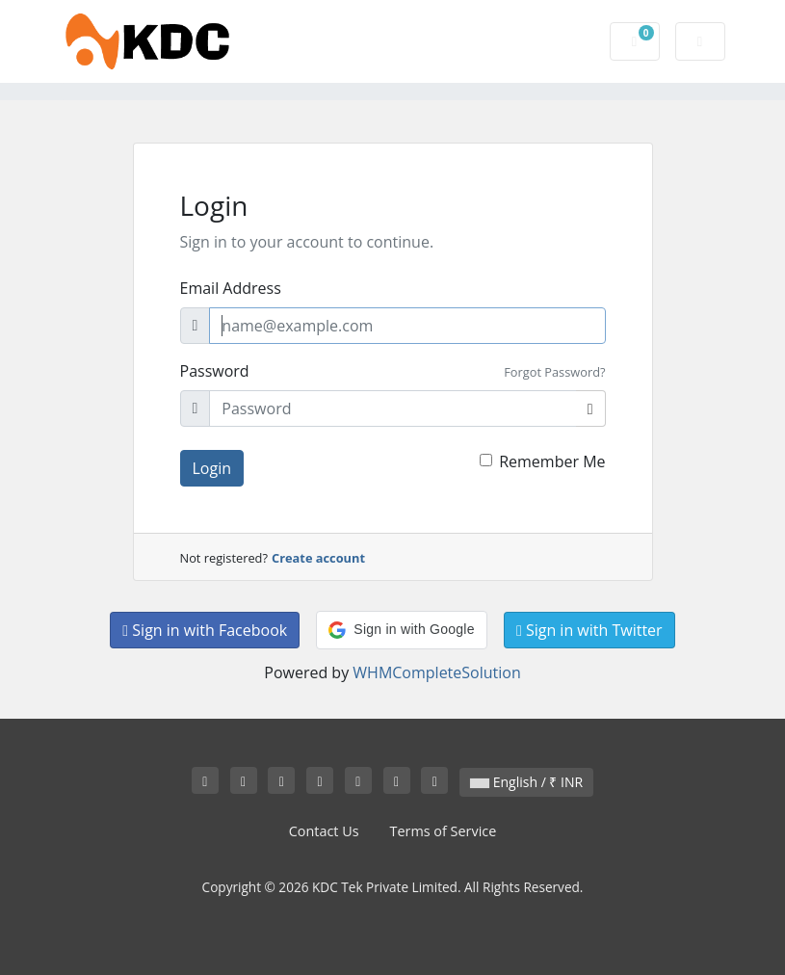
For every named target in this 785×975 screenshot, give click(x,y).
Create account (318, 558)
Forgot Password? (554, 372)
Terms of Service (443, 831)
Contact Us (324, 831)
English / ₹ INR (526, 782)
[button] (401, 630)
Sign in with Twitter (589, 630)
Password (214, 371)
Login (212, 468)
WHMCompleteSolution (436, 672)
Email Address (230, 288)
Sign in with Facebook (204, 630)
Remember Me (552, 461)
